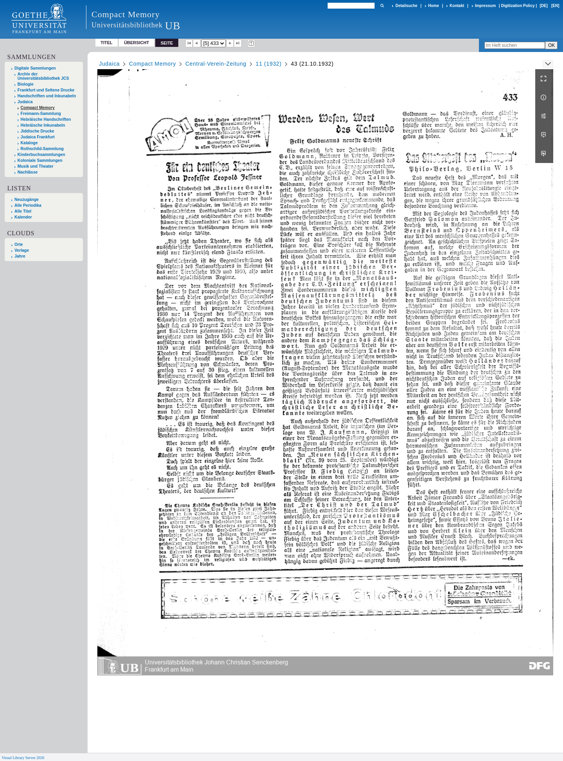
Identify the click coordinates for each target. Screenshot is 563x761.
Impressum (485, 6)
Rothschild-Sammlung (42, 149)
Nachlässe (28, 172)
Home (433, 6)
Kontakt (457, 6)
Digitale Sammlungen (35, 68)
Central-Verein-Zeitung (215, 64)
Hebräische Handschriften (46, 119)
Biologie (26, 84)
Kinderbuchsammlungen (41, 154)
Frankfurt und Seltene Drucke (46, 90)
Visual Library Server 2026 (23, 758)
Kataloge (29, 143)
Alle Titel (22, 211)
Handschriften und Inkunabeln (47, 96)
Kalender (23, 217)
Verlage (21, 250)
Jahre (19, 256)
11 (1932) (269, 64)
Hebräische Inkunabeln (43, 125)
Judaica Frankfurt (38, 137)
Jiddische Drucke (37, 131)
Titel (106, 42)
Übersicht (136, 42)
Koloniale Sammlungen (40, 160)
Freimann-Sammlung (41, 113)
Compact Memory (38, 108)
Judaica (25, 102)
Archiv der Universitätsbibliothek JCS (43, 76)
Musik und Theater (36, 166)
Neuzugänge (26, 199)
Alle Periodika (27, 205)
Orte (18, 244)
